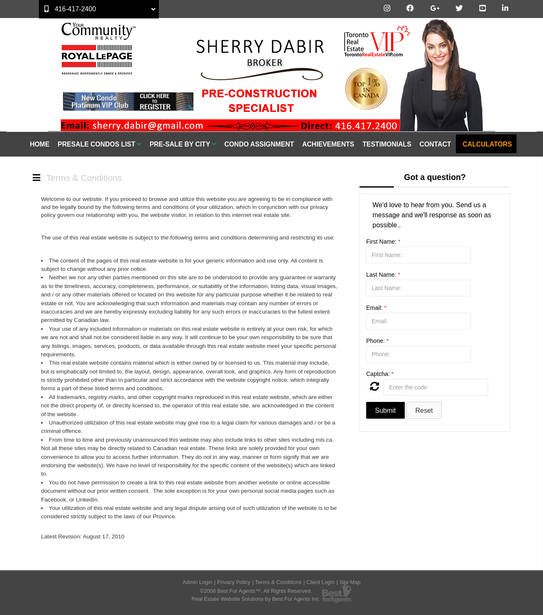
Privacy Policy (234, 582)
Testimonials (386, 144)
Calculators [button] (487, 144)
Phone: (377, 340)
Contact (435, 144)
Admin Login (197, 582)
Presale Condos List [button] (99, 144)
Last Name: (383, 274)
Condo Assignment (259, 144)
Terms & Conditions (278, 582)
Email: (376, 307)
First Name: (383, 241)
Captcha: (379, 374)
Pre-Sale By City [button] (183, 144)
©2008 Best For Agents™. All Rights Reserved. (256, 591)
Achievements (328, 144)
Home (39, 144)
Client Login (320, 582)
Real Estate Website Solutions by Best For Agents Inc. (256, 599)
